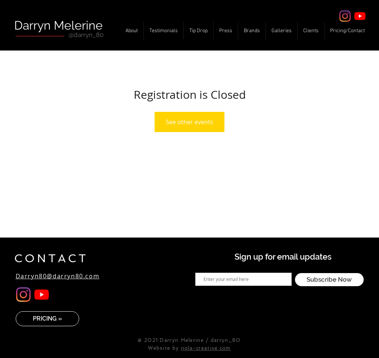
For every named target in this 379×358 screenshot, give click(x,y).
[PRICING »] (47, 318)
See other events (189, 122)
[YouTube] (360, 16)
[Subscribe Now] (329, 279)
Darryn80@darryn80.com (58, 276)
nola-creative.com (206, 348)
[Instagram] (345, 16)
